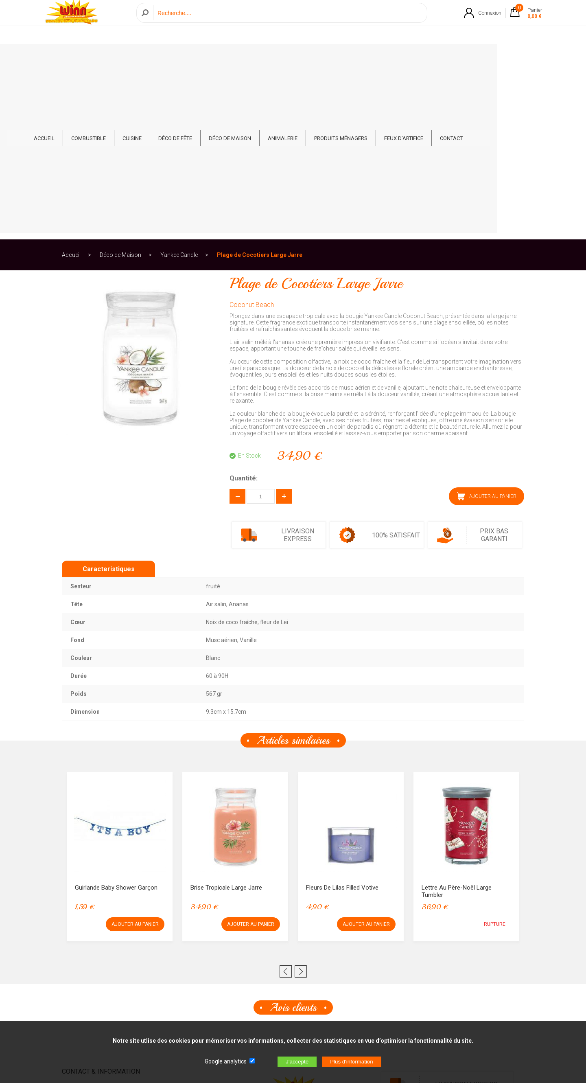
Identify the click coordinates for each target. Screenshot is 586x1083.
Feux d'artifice (448, 58)
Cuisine (176, 58)
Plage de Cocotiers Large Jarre (259, 87)
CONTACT (496, 58)
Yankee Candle (179, 87)
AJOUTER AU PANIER (486, 328)
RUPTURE (494, 756)
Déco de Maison (275, 58)
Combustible (133, 58)
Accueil (71, 87)
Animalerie (327, 58)
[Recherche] (288, 21)
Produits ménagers (385, 58)
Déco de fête (220, 58)
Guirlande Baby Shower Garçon (116, 719)
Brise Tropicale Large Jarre (226, 719)
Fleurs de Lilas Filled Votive (342, 719)
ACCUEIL (89, 58)
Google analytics (226, 1061)
